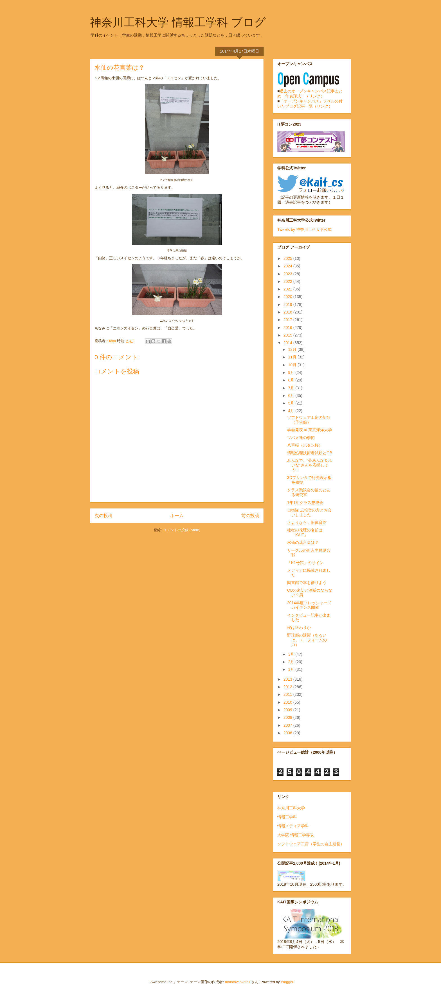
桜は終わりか (299, 627)
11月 (292, 357)
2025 (288, 258)
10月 (292, 365)
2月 (291, 662)
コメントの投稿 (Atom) (182, 530)
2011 (288, 694)
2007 (288, 725)
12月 (292, 349)
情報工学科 (287, 817)
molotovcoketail (237, 982)
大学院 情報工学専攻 (295, 835)
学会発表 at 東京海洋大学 (309, 430)
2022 (288, 281)
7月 (291, 388)
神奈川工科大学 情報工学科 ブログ (178, 22)
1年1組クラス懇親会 (305, 502)
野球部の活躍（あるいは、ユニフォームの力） (307, 640)
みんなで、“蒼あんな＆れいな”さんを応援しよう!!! (309, 465)
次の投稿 (103, 515)
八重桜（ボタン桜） (305, 445)
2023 (288, 274)
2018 (288, 312)
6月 (291, 395)
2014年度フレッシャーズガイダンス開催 (309, 605)
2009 (288, 710)
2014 (288, 342)
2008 (288, 717)
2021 (288, 289)
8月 (291, 380)
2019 (288, 304)
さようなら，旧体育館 (307, 522)
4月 (291, 410)
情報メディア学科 (293, 826)
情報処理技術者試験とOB (309, 453)
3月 (291, 654)
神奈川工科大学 (291, 808)
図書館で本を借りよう (307, 582)
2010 (288, 702)
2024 (288, 266)
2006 (288, 733)
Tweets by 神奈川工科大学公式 (304, 229)
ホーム (177, 515)
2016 (288, 327)
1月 (291, 669)
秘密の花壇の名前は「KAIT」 (305, 532)
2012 (288, 687)
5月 (291, 403)
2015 (288, 335)
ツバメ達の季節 (301, 437)
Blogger (287, 982)
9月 (291, 372)
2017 (288, 319)
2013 (288, 679)
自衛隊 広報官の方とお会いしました (309, 512)
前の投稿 (250, 515)
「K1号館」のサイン (305, 562)
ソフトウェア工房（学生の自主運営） (310, 844)
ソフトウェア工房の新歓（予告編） (308, 419)
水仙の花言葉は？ (303, 542)
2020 (288, 296)
